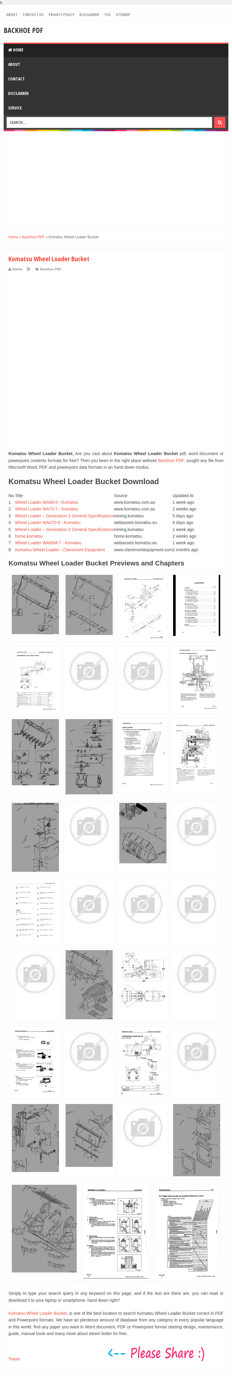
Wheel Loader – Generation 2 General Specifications (64, 515)
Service (15, 108)
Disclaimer (89, 14)
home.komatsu (29, 536)
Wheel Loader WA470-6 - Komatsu (48, 522)
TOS (107, 14)
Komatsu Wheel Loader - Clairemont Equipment (60, 549)
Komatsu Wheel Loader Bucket (37, 1313)
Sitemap (123, 14)
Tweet (14, 1359)
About (12, 14)
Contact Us (33, 14)
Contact (16, 79)
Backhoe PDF (23, 30)
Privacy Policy (61, 14)
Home (15, 50)
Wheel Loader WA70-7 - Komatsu (46, 508)
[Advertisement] (116, 178)
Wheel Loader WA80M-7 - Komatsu (48, 542)
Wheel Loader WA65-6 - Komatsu (46, 502)
